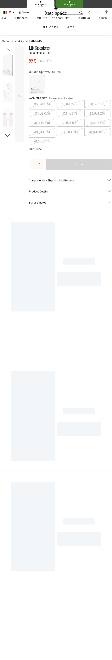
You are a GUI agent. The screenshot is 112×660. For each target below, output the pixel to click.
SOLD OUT (78, 164)
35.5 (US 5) (42, 104)
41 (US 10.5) (97, 132)
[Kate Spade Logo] (56, 12)
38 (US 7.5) (97, 113)
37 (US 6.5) (42, 113)
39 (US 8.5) (70, 123)
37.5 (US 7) (69, 113)
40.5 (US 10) (69, 132)
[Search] (66, 12)
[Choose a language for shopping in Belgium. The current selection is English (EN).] (9, 12)
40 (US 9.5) (42, 132)
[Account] (98, 12)
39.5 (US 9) (97, 123)
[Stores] (23, 12)
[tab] (40, 4)
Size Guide (35, 149)
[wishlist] (20, 51)
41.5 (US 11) (42, 141)
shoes (18, 40)
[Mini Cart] (106, 12)
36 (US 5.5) (70, 104)
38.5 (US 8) (42, 123)
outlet (6, 40)
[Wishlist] (89, 12)
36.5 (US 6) (97, 104)
